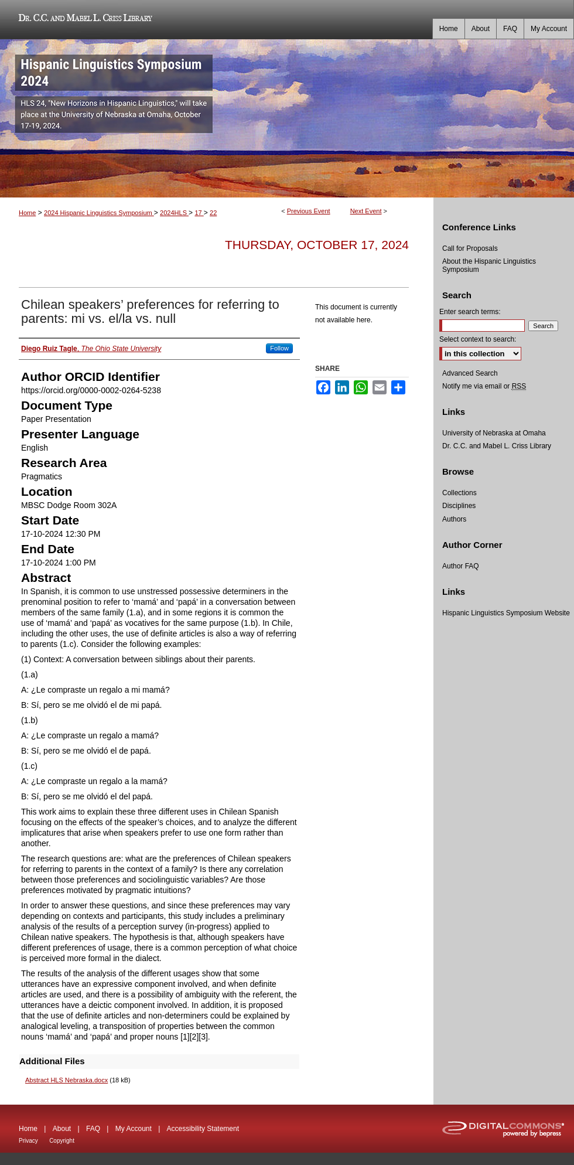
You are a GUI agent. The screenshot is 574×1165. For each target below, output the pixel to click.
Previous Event (308, 210)
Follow (279, 348)
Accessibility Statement (203, 1129)
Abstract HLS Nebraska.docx (66, 1080)
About (62, 1129)
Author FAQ (460, 566)
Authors (454, 519)
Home (27, 212)
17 (198, 212)
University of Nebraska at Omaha (494, 433)
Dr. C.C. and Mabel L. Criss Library (83, 19)
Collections (459, 493)
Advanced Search (470, 373)
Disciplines (459, 506)
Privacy (28, 1140)
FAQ (93, 1129)
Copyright (61, 1140)
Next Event (366, 210)
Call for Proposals (470, 248)
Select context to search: (477, 339)
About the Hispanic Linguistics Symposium (489, 265)
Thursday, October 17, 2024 (317, 244)
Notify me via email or (484, 386)
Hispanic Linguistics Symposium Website (506, 613)
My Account (133, 1129)
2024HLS (174, 212)
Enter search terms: (470, 312)
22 (213, 212)
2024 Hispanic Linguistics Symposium (99, 212)
